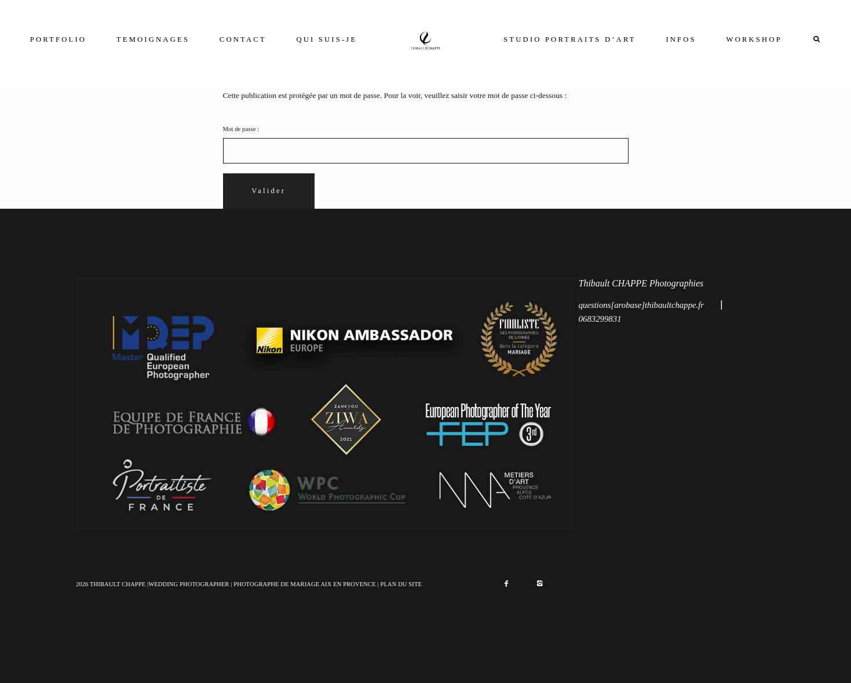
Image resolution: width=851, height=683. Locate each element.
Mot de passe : (426, 145)
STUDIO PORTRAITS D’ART (569, 39)
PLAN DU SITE (401, 584)
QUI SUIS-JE (327, 39)
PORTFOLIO (58, 39)
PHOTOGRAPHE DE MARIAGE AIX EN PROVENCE (304, 584)
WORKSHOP (754, 39)
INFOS (681, 39)
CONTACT (243, 39)
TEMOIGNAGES (152, 39)
